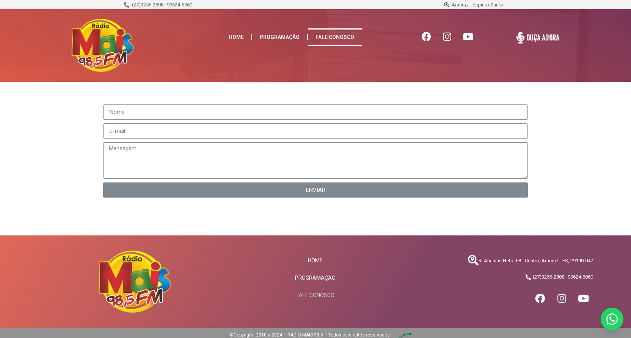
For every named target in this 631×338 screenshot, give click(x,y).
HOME (236, 37)
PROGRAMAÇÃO (280, 37)
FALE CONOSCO (335, 37)
